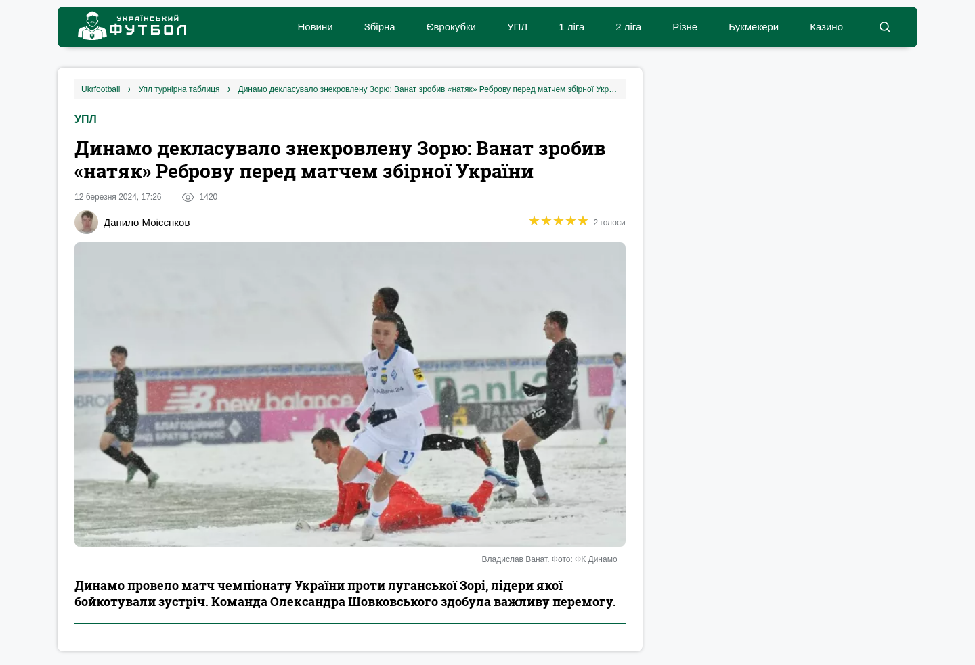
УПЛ (517, 26)
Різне (684, 26)
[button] (884, 27)
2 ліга (628, 26)
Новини (314, 26)
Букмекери (754, 26)
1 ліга (571, 26)
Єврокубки (451, 26)
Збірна (379, 26)
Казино (826, 26)
